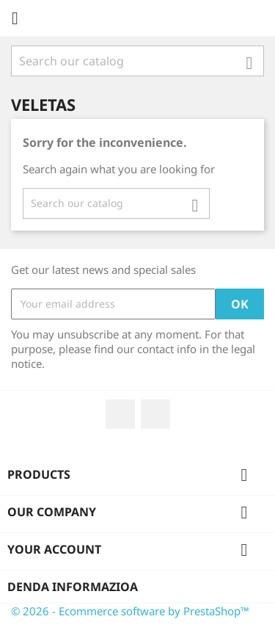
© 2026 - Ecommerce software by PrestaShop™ (130, 611)
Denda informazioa (72, 587)
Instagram (155, 414)
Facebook (120, 414)
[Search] (137, 61)
